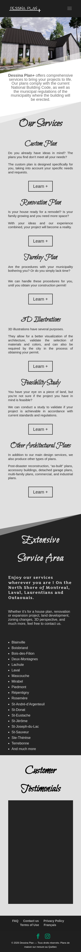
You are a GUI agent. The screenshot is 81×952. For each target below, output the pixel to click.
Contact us (31, 921)
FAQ (15, 921)
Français (50, 925)
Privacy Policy (54, 921)
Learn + (40, 186)
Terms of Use (29, 925)
